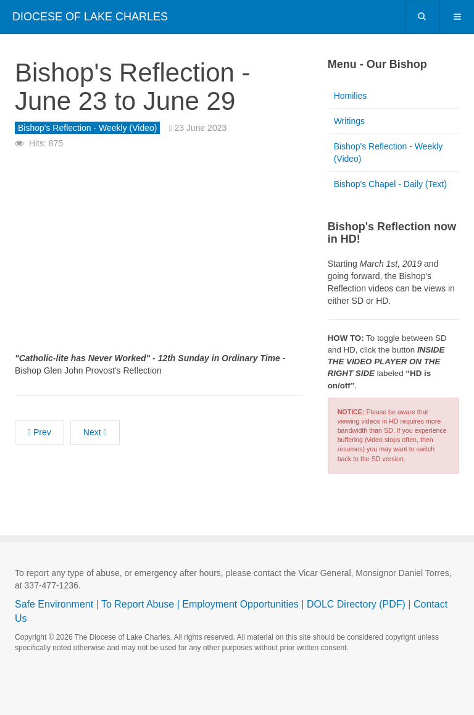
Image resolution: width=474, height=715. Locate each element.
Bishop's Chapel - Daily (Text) (390, 184)
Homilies (350, 96)
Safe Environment (54, 604)
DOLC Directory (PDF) (356, 604)
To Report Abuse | (141, 604)
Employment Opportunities (240, 604)
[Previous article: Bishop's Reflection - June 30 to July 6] (39, 432)
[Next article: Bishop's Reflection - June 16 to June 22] (95, 432)
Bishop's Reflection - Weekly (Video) (388, 152)
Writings (349, 121)
